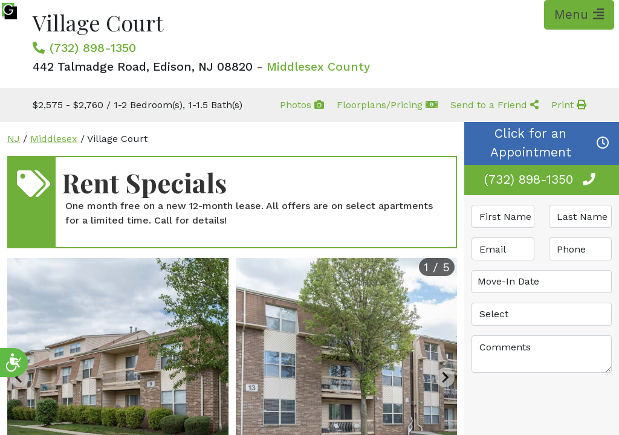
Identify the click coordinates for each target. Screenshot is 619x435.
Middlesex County (318, 67)
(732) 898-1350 (93, 47)
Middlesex (53, 138)
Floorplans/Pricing (387, 105)
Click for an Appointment (550, 143)
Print (568, 105)
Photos (302, 105)
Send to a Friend (494, 105)
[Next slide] (445, 377)
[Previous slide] (19, 377)
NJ (13, 138)
